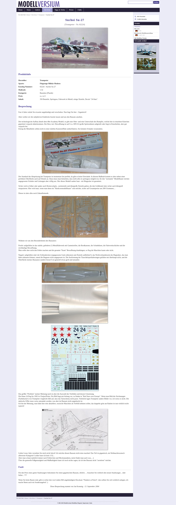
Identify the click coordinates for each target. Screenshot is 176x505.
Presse (71, 10)
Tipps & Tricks (60, 10)
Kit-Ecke (47, 10)
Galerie (37, 10)
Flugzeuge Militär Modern (50, 84)
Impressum (85, 503)
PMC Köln (137, 28)
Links (90, 503)
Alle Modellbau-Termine (140, 38)
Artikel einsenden (142, 19)
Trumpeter (42, 15)
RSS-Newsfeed (141, 16)
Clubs (80, 10)
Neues (29, 10)
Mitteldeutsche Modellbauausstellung (143, 33)
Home (20, 10)
